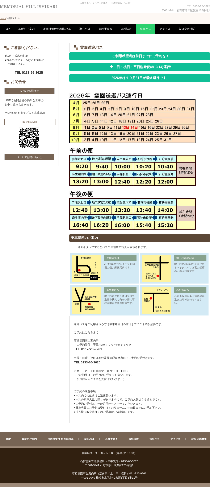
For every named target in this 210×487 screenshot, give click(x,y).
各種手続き (105, 28)
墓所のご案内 (26, 28)
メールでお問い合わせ (29, 157)
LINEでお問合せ (29, 90)
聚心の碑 (84, 28)
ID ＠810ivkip (29, 121)
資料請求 (126, 28)
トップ (3, 18)
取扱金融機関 (187, 28)
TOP (7, 28)
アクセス (164, 28)
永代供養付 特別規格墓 (57, 28)
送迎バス (145, 28)
